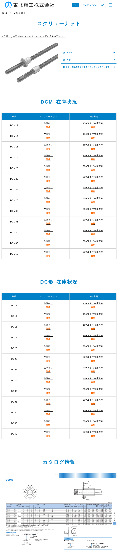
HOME (5, 13)
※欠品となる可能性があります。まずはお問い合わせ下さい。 (33, 36)
